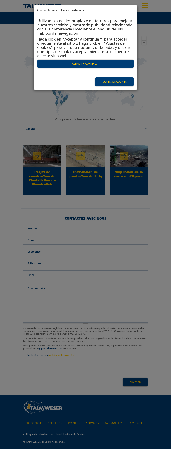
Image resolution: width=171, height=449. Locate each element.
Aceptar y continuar (85, 63)
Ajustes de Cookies (114, 81)
